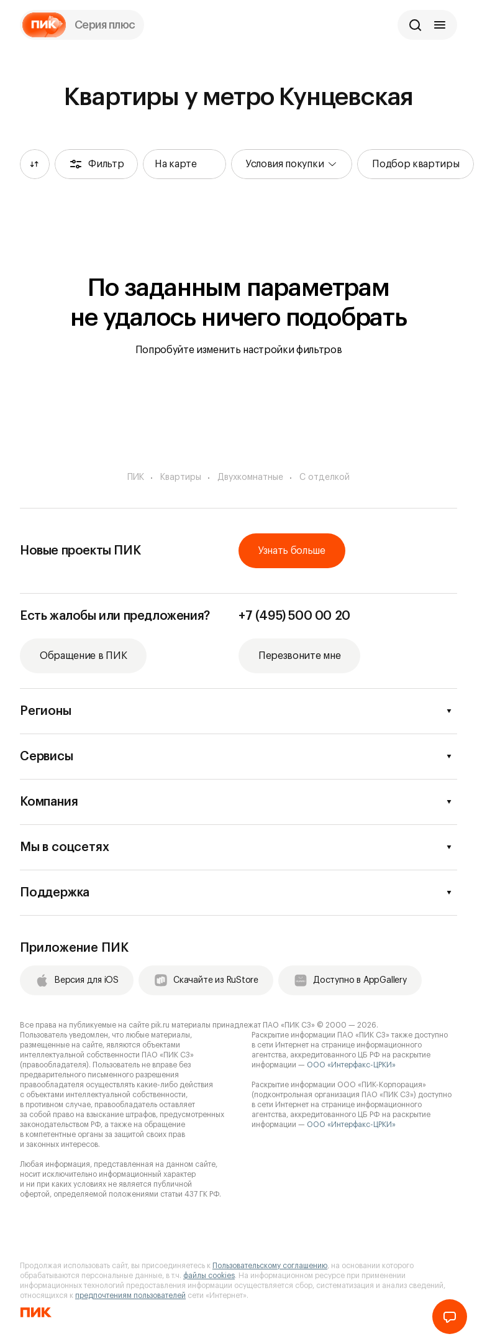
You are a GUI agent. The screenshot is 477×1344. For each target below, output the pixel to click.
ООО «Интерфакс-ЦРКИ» (351, 1065)
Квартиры (180, 477)
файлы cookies (209, 1275)
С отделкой (324, 477)
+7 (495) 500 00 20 (294, 616)
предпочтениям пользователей (130, 1295)
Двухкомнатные (250, 477)
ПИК (135, 477)
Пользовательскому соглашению (269, 1265)
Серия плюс (105, 24)
